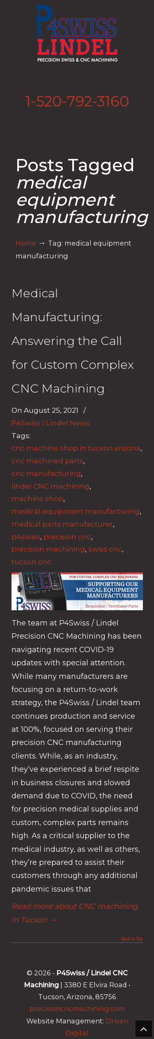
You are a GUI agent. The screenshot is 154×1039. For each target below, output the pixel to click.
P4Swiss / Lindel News (50, 422)
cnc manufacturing (46, 473)
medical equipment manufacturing (75, 511)
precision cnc (67, 536)
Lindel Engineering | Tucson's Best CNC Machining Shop (77, 33)
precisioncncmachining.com (77, 1009)
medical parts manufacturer (62, 524)
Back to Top (132, 939)
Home (26, 243)
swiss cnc (105, 549)
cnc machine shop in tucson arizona (75, 448)
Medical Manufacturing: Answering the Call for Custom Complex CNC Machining (72, 340)
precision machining (48, 549)
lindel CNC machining (50, 486)
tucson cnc (31, 561)
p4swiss (25, 536)
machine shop (37, 498)
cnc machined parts (47, 460)
